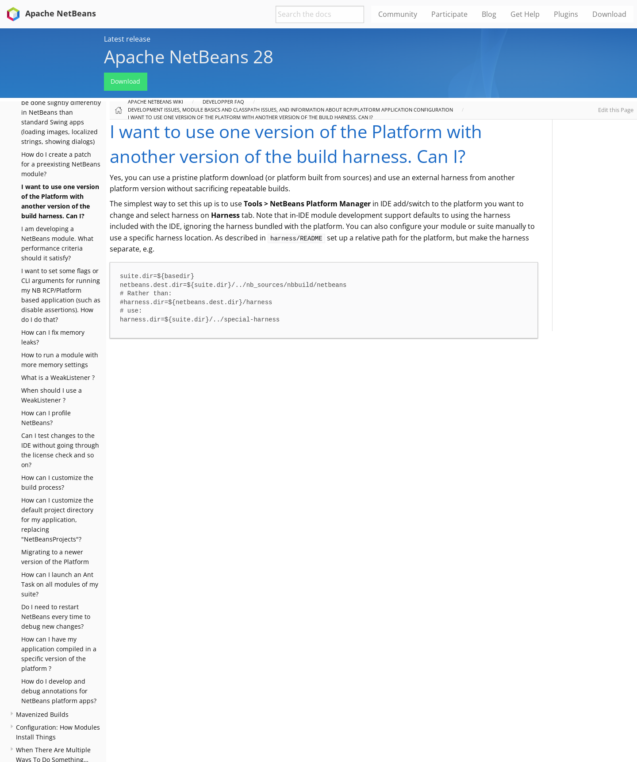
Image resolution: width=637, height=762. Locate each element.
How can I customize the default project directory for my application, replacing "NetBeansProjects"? (57, 519)
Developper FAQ (223, 101)
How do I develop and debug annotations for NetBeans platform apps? (58, 691)
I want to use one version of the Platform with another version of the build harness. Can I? (250, 117)
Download (125, 81)
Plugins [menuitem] (566, 14)
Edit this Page (615, 110)
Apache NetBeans (50, 13)
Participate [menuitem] (449, 14)
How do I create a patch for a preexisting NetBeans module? (60, 164)
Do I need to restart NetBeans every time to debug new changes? (55, 616)
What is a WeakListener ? (58, 377)
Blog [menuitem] (489, 14)
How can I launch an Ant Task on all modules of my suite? (59, 584)
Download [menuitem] (609, 14)
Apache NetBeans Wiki (155, 101)
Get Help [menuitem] (525, 14)
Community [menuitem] (397, 14)
